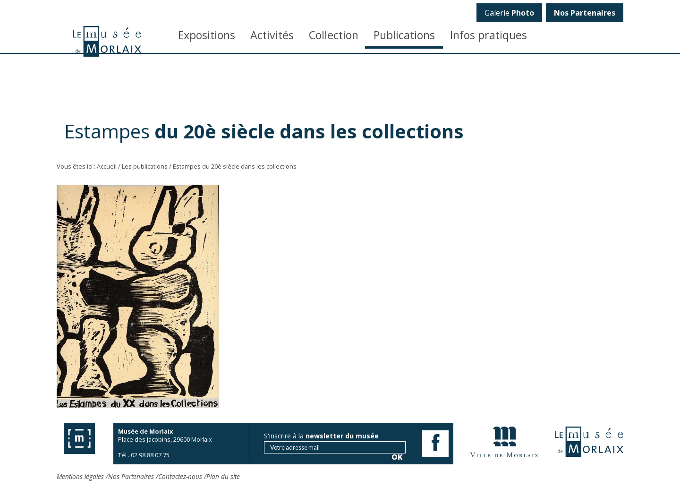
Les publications (145, 166)
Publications (404, 35)
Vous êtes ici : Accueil (87, 166)
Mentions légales (80, 476)
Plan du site (223, 476)
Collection (333, 35)
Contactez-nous (180, 476)
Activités (272, 35)
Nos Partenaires (131, 476)
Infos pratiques (488, 35)
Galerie (509, 13)
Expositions (206, 35)
